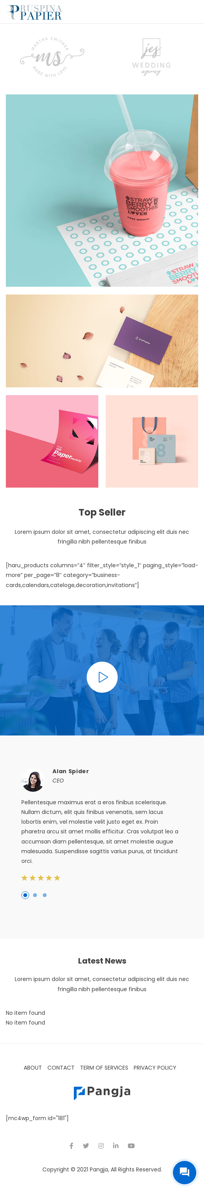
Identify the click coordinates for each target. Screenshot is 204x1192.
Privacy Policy (155, 1068)
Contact (61, 1068)
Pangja (99, 1169)
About (33, 1068)
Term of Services (104, 1068)
